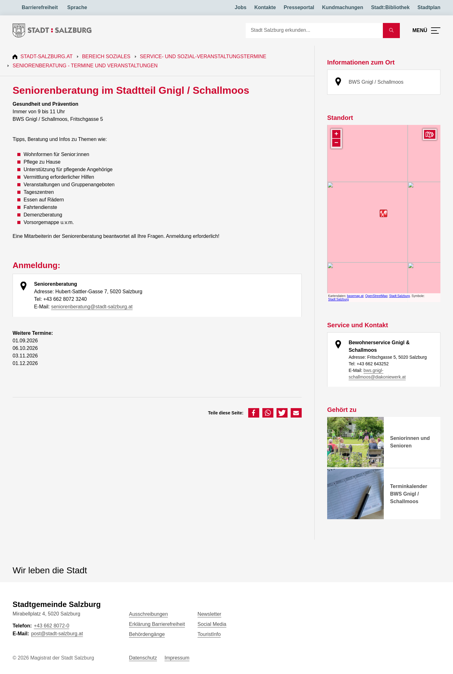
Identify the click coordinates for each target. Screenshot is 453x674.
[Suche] (314, 30)
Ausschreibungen (148, 614)
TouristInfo (209, 634)
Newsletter (209, 614)
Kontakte (265, 7)
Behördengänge (147, 634)
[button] (253, 413)
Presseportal (299, 7)
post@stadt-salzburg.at (57, 633)
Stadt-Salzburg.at (46, 56)
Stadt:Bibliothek (390, 7)
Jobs (240, 7)
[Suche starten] (391, 30)
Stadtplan (428, 7)
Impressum (177, 657)
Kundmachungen (342, 7)
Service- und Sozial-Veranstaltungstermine (203, 56)
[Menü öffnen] (426, 30)
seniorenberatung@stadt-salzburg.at (91, 306)
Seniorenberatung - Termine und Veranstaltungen (85, 65)
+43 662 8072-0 (51, 625)
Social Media (212, 624)
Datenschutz (143, 657)
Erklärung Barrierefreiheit (157, 624)
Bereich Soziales (106, 56)
